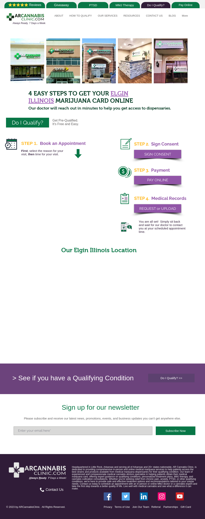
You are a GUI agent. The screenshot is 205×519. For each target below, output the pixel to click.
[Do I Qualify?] (155, 5)
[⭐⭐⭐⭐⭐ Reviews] (24, 5)
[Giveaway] (61, 5)
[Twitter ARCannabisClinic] (126, 496)
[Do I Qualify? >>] (171, 378)
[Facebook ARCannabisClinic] (108, 496)
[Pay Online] (186, 5)
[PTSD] (93, 5)
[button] (58, 18)
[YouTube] (180, 496)
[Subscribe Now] (175, 430)
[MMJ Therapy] (125, 5)
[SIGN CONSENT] (157, 154)
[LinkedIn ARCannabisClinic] (144, 496)
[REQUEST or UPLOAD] (157, 208)
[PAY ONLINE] (157, 180)
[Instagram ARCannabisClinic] (162, 496)
